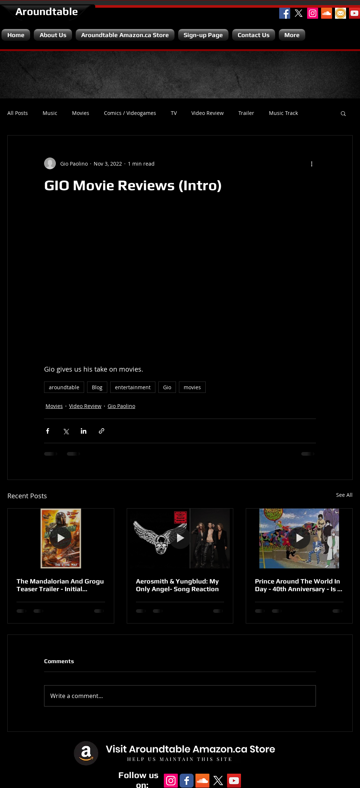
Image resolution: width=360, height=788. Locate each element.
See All (344, 494)
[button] (343, 113)
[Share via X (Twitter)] (65, 430)
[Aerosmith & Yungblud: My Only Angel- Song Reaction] (180, 538)
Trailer (246, 113)
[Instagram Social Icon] (312, 13)
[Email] (340, 13)
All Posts (17, 113)
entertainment (133, 387)
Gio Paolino (121, 405)
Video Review (207, 113)
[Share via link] (101, 430)
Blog (97, 387)
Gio (167, 387)
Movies (80, 113)
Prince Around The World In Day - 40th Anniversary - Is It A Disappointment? (298, 585)
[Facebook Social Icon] (284, 13)
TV (174, 113)
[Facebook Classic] (187, 781)
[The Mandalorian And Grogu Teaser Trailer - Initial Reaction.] (61, 538)
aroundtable (64, 387)
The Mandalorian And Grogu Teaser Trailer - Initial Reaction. (60, 585)
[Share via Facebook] (47, 430)
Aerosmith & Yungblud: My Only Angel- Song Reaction (177, 585)
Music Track (283, 113)
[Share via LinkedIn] (83, 430)
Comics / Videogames (130, 113)
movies (192, 387)
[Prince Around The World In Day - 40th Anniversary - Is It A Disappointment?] (299, 538)
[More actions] (311, 163)
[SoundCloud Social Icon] (326, 13)
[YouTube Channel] (354, 13)
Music (50, 113)
